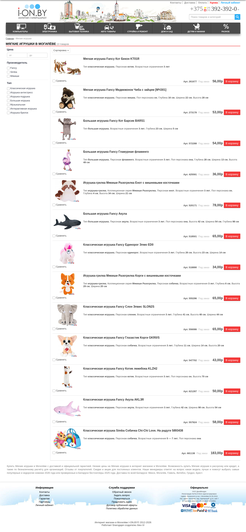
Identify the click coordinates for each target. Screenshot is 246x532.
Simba (13, 72)
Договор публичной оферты (121, 505)
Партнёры (44, 501)
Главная (10, 38)
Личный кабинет (230, 2)
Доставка (189, 2)
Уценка (214, 2)
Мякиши (14, 76)
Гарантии (44, 498)
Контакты (175, 2)
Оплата (202, 2)
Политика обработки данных (122, 508)
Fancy (13, 68)
